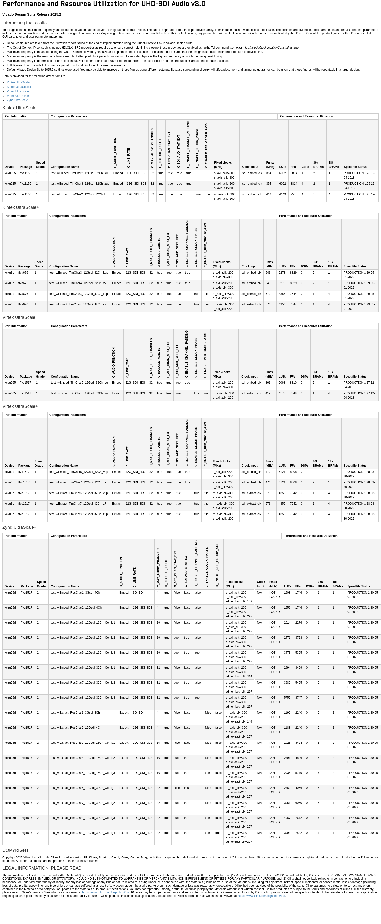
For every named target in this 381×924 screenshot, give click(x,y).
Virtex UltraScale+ (19, 96)
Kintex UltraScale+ (19, 87)
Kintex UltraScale (18, 82)
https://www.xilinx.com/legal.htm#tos (105, 892)
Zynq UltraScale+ (18, 100)
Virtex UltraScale (18, 91)
